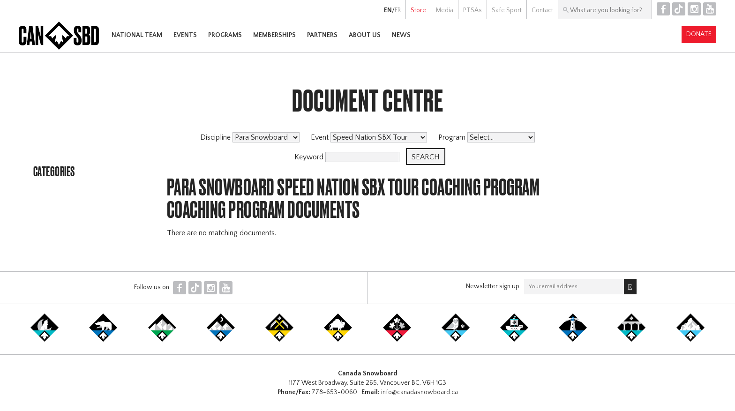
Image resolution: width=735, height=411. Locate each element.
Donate (699, 34)
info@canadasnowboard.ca (419, 392)
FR (398, 10)
